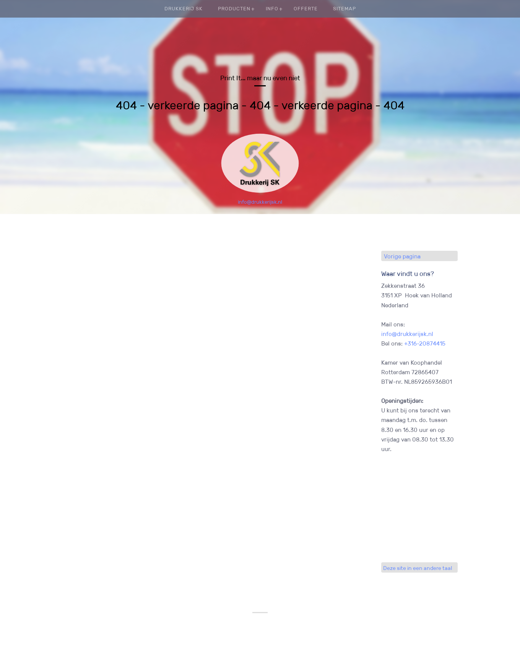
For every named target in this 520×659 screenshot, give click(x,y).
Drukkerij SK (183, 8)
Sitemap (344, 8)
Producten (234, 8)
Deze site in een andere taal (417, 568)
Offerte (306, 8)
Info (272, 8)
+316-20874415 (424, 343)
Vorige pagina (402, 256)
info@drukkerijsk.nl (260, 202)
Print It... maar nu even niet (260, 78)
